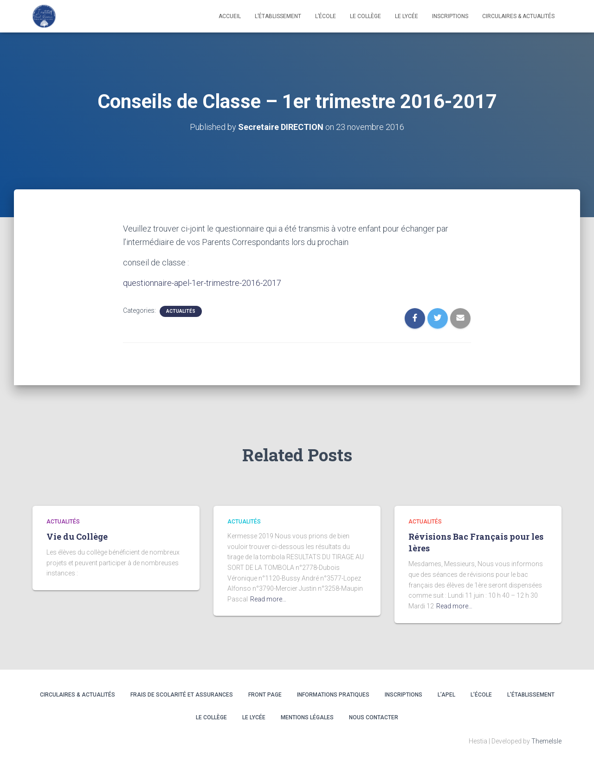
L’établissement (278, 16)
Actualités (180, 311)
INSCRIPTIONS (450, 16)
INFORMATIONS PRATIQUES (333, 694)
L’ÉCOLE (481, 694)
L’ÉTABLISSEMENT (531, 694)
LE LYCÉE (406, 16)
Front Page (265, 694)
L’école (325, 16)
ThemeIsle (546, 741)
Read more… (268, 599)
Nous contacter (373, 717)
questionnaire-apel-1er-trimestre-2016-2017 (202, 283)
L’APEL (446, 694)
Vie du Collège (77, 536)
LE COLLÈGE (365, 16)
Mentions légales (307, 717)
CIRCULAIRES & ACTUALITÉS (518, 16)
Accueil (230, 16)
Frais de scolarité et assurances (181, 694)
